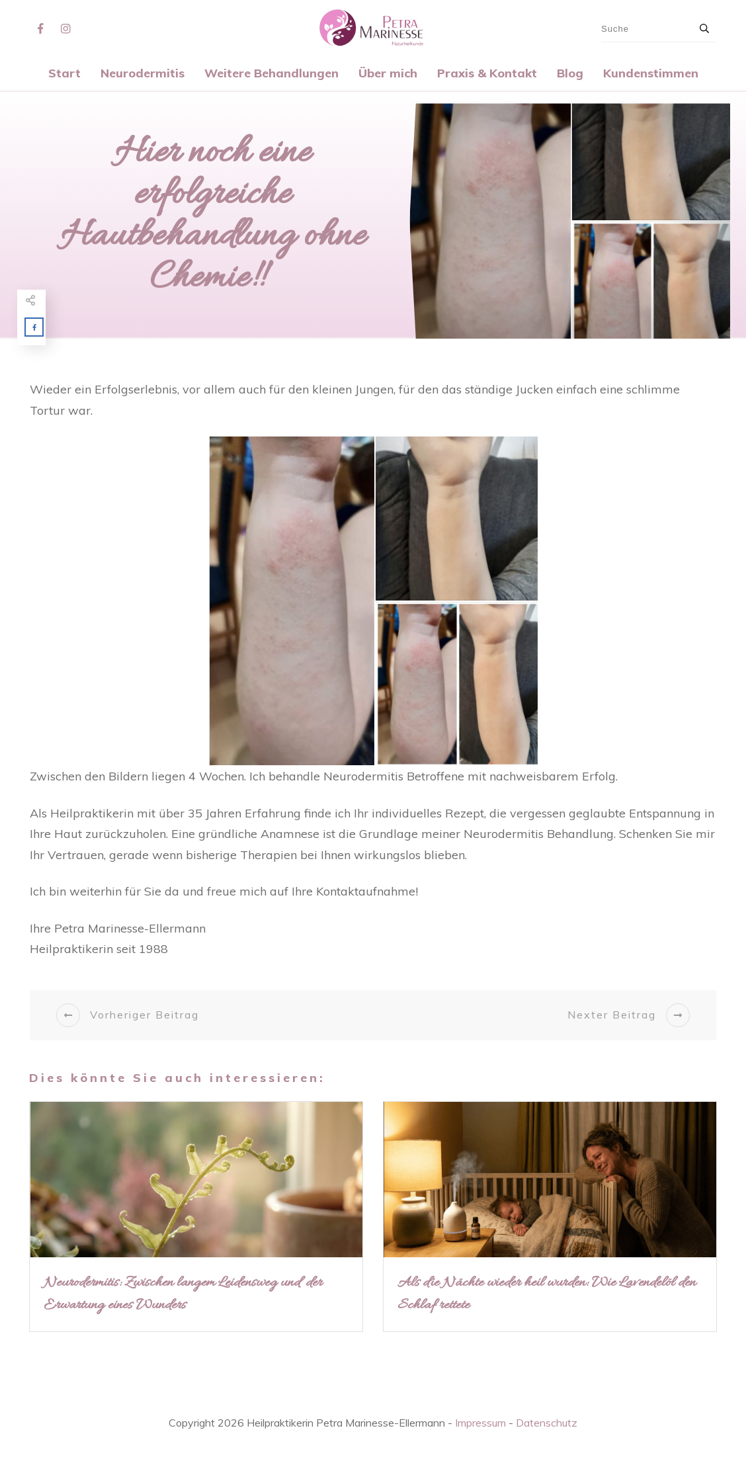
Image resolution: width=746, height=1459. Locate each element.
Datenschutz (546, 1422)
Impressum (480, 1422)
